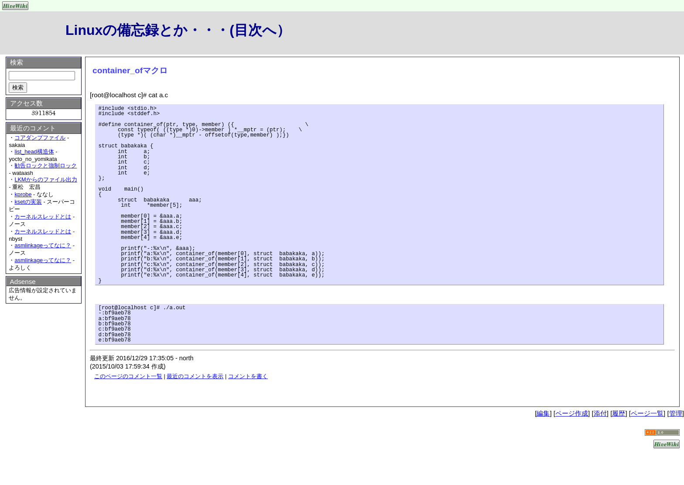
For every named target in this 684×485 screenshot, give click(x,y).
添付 (600, 413)
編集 (543, 413)
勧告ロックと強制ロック (45, 165)
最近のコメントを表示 (195, 376)
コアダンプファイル (39, 137)
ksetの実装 (27, 201)
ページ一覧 (647, 413)
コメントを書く (248, 376)
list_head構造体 (34, 151)
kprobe (22, 194)
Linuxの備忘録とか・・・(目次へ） (178, 30)
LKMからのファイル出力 (45, 179)
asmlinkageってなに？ (42, 245)
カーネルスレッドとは (42, 216)
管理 (675, 413)
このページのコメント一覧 (128, 376)
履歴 (618, 413)
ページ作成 (571, 413)
